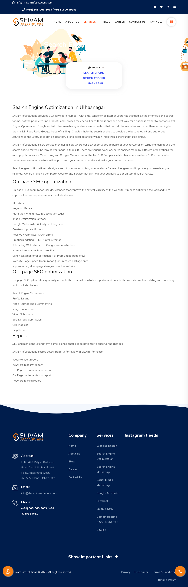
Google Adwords (107, 493)
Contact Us (137, 22)
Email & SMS (105, 509)
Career (120, 22)
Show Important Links (93, 557)
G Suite (101, 530)
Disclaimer (141, 572)
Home (57, 22)
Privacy (125, 572)
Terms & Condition (164, 572)
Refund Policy (167, 580)
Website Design (107, 446)
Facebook (102, 501)
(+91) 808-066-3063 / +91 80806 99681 (49, 9)
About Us (72, 22)
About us (74, 453)
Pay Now (156, 22)
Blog (106, 22)
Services (90, 22)
